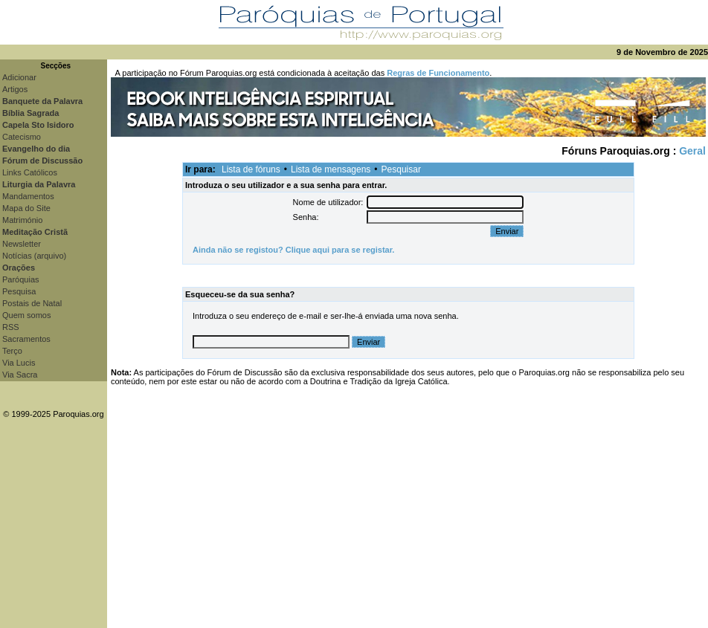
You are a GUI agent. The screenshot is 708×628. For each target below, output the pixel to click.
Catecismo (21, 136)
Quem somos (26, 315)
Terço (12, 350)
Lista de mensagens (330, 169)
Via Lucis (18, 362)
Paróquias (20, 279)
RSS (10, 327)
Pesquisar (401, 169)
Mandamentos (28, 196)
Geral (692, 151)
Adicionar (19, 77)
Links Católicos (29, 172)
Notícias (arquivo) (34, 255)
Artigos (15, 89)
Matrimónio (22, 220)
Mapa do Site (26, 208)
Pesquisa (19, 291)
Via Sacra (20, 374)
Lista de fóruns (251, 169)
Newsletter (21, 243)
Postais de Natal (32, 303)
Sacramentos (26, 338)
